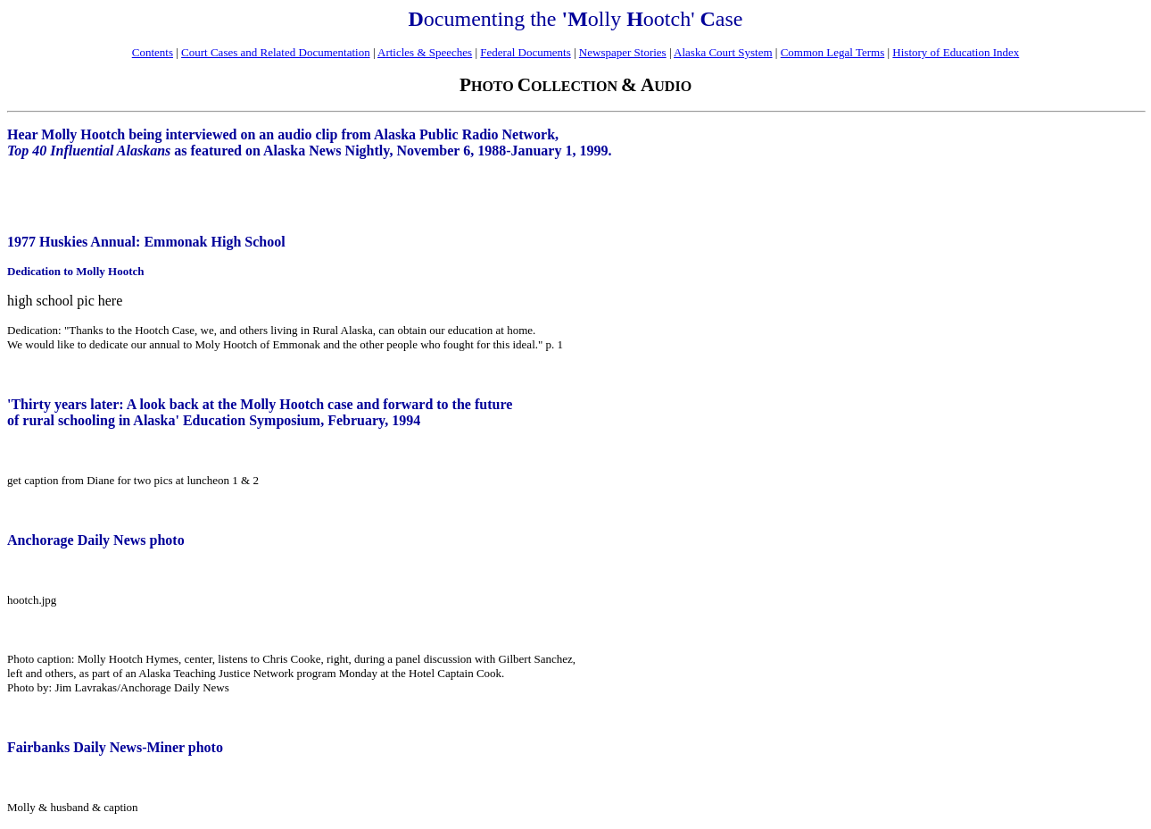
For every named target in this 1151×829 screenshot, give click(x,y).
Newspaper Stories (623, 52)
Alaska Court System (723, 52)
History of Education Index (955, 52)
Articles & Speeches (424, 52)
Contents (152, 52)
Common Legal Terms (833, 52)
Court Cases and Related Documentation (275, 52)
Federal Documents (525, 52)
